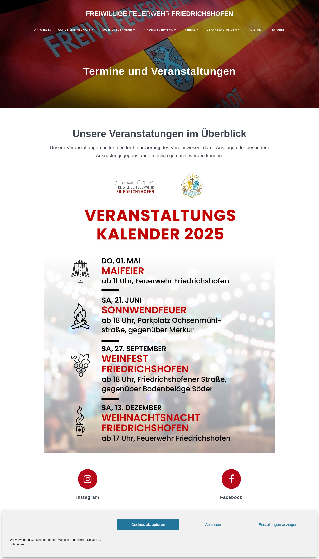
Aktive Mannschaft (74, 29)
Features (277, 29)
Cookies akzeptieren (148, 524)
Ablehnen (213, 524)
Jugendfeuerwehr (117, 29)
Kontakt (255, 29)
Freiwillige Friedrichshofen (159, 14)
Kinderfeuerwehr (158, 29)
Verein (189, 29)
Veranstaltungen (222, 29)
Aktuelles (42, 29)
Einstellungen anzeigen (277, 524)
